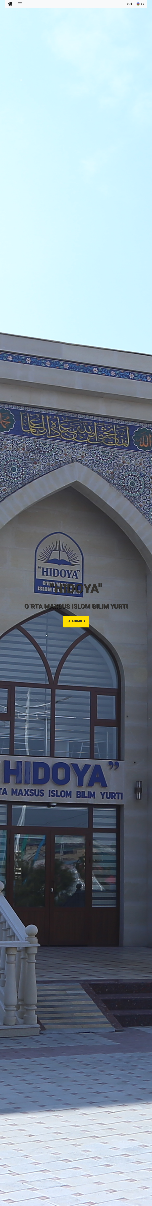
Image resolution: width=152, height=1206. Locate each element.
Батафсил (76, 621)
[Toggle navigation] (20, 4)
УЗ (140, 3)
